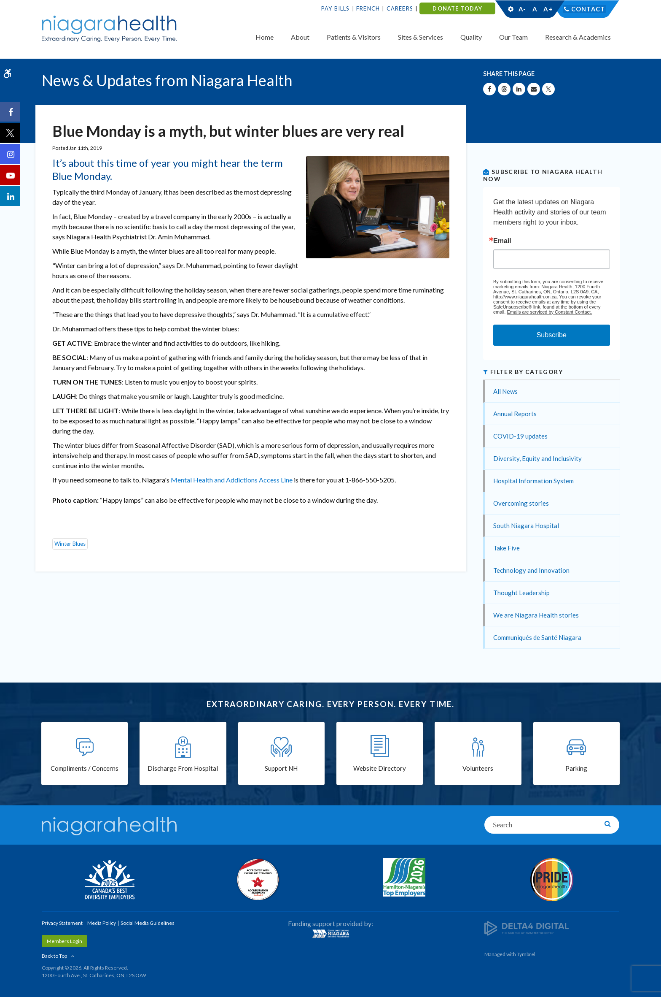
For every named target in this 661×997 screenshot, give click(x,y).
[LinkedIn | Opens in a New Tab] (10, 196)
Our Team (513, 37)
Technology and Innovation (531, 570)
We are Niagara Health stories (536, 615)
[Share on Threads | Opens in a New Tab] (504, 89)
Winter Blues (70, 543)
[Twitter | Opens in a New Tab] (10, 133)
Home (264, 37)
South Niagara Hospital (526, 525)
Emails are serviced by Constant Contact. (549, 311)
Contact (588, 9)
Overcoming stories (521, 503)
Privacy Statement (62, 923)
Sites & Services (420, 37)
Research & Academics (578, 37)
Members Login (64, 941)
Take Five (506, 548)
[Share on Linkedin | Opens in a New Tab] (519, 89)
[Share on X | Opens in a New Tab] (548, 89)
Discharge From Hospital (183, 769)
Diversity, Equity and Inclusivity (537, 458)
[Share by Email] (533, 89)
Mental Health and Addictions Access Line (232, 480)
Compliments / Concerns (84, 769)
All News (505, 391)
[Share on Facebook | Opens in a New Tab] (489, 89)
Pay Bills (335, 8)
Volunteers (477, 769)
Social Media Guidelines (148, 923)
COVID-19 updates (520, 436)
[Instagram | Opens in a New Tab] (10, 154)
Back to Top (54, 956)
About (300, 37)
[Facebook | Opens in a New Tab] (10, 112)
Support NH (281, 769)
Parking (576, 769)
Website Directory (379, 769)
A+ (547, 9)
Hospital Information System (533, 481)
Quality (471, 37)
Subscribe (552, 335)
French (368, 8)
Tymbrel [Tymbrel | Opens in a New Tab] (526, 954)
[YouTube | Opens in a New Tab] (10, 175)
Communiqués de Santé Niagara (537, 637)
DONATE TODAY (457, 8)
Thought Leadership (521, 592)
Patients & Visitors (354, 37)
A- (522, 9)
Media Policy (101, 923)
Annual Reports (515, 413)
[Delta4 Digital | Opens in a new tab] (526, 927)
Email (502, 241)
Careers (400, 8)
